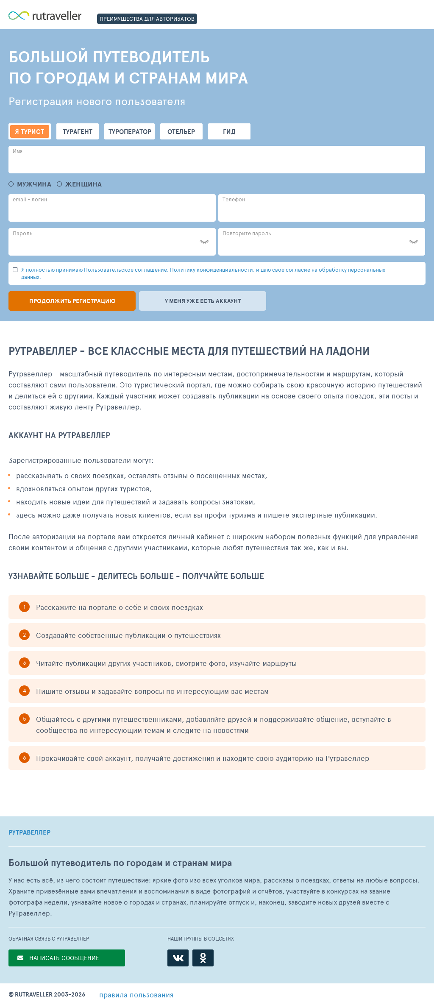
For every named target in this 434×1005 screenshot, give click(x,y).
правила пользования (136, 994)
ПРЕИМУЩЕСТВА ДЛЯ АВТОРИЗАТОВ (147, 18)
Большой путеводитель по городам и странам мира (120, 862)
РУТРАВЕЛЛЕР (29, 832)
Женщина (83, 184)
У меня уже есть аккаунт (203, 301)
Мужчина (34, 184)
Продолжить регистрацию (72, 301)
